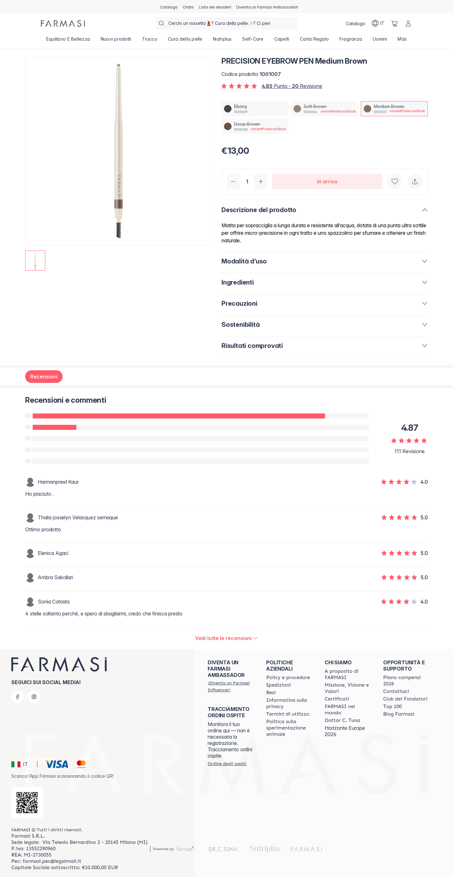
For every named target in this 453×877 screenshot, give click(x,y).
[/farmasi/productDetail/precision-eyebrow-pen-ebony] (254, 108)
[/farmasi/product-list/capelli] (282, 41)
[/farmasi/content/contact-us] (396, 691)
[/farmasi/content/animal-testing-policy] (289, 727)
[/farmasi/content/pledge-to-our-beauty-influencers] (342, 720)
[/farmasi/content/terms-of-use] (287, 714)
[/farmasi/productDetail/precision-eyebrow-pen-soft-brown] (324, 108)
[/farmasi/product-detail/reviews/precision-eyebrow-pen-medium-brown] (226, 638)
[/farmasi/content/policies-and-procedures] (288, 677)
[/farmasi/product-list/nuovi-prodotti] (116, 41)
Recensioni (44, 376)
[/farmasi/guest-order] (227, 763)
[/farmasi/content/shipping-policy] (278, 685)
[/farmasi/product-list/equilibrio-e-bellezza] (68, 41)
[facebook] (17, 696)
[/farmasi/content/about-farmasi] (348, 674)
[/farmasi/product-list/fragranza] (350, 41)
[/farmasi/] (63, 23)
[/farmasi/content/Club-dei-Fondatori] (405, 699)
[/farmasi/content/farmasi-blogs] (398, 714)
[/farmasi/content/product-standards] (337, 699)
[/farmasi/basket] (394, 23)
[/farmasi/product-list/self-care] (253, 41)
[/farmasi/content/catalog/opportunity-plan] (406, 680)
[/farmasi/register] (188, 6)
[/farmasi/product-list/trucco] (149, 41)
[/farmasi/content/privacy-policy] (289, 703)
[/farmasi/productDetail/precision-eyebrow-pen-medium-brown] (394, 108)
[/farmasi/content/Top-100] (392, 706)
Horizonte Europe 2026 (345, 731)
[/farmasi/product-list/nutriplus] (222, 41)
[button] (23, 764)
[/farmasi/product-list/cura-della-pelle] (185, 41)
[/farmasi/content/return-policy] (271, 692)
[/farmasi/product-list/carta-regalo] (314, 41)
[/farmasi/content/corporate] (348, 709)
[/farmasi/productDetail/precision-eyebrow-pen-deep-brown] (254, 126)
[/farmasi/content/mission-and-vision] (348, 688)
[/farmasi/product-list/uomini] (379, 41)
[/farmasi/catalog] (169, 6)
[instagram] (34, 696)
